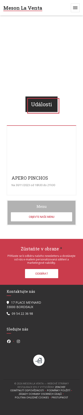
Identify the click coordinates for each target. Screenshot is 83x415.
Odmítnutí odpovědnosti (28, 390)
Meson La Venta (22, 8)
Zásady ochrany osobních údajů (42, 394)
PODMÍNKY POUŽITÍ (60, 390)
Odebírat (41, 273)
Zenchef (60, 387)
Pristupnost (60, 397)
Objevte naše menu (41, 217)
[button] (75, 7)
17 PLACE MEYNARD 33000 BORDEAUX (24, 304)
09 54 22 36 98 (22, 313)
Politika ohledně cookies (33, 397)
